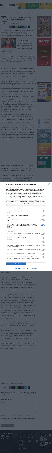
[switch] (43, 211)
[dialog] (26, 226)
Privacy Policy (34, 268)
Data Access (26, 268)
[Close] (49, 184)
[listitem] (26, 208)
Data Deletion (18, 268)
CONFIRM (16, 263)
